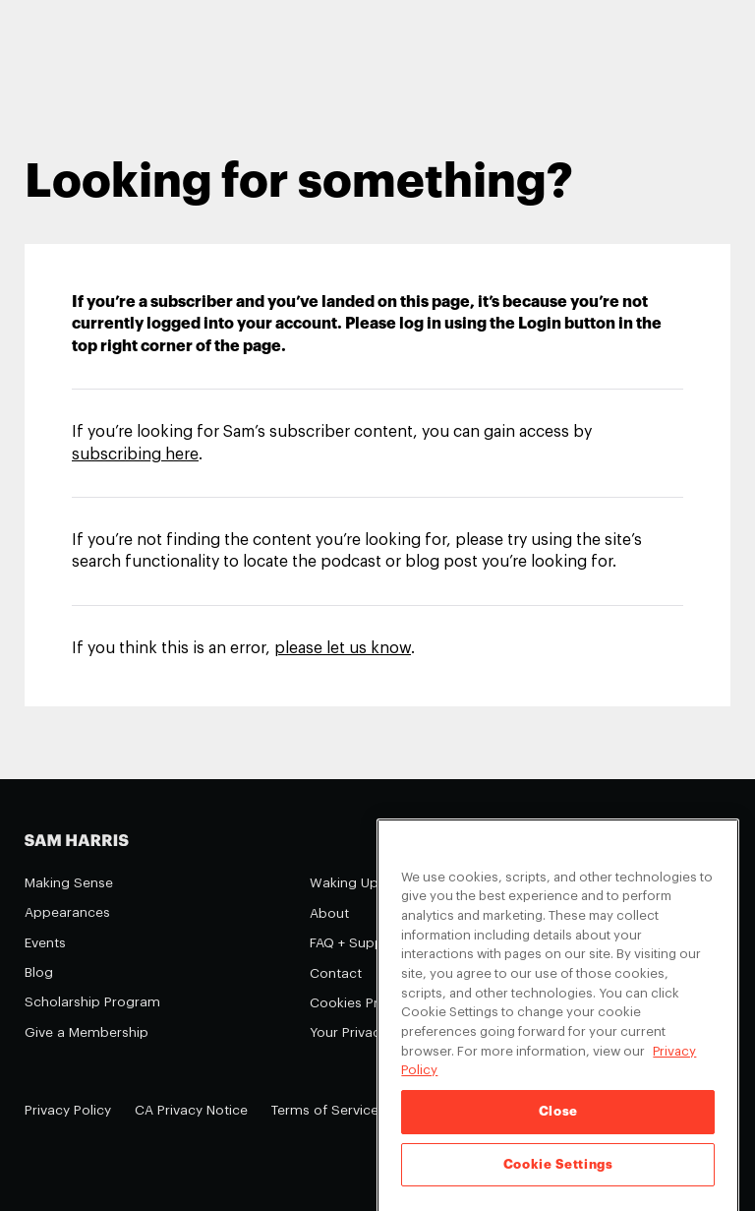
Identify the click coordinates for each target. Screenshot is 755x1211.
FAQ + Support (356, 943)
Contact (336, 973)
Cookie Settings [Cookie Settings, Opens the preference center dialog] (558, 1178)
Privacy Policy (68, 1110)
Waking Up (344, 883)
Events (45, 943)
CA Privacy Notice (191, 1110)
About (329, 913)
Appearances (67, 912)
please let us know (342, 648)
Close (558, 1125)
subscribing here (135, 454)
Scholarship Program (92, 1002)
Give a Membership (86, 1032)
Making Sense (69, 883)
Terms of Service (324, 1110)
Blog (39, 972)
